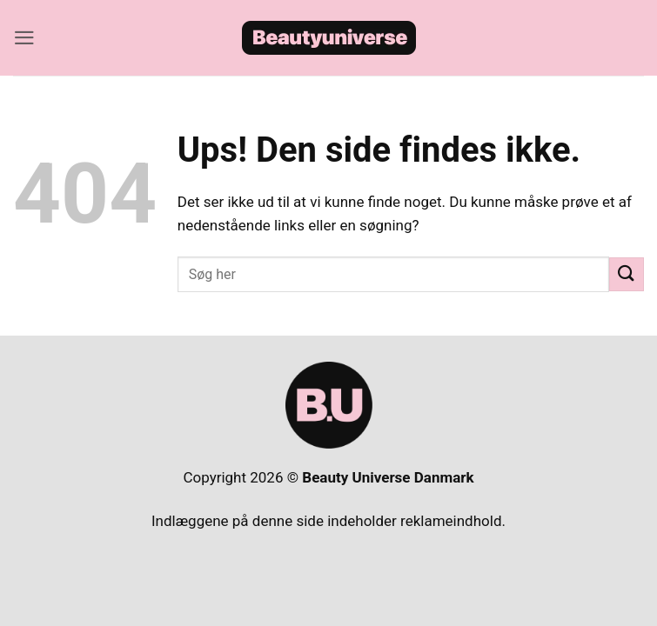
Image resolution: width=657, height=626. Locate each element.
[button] (24, 38)
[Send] (626, 274)
